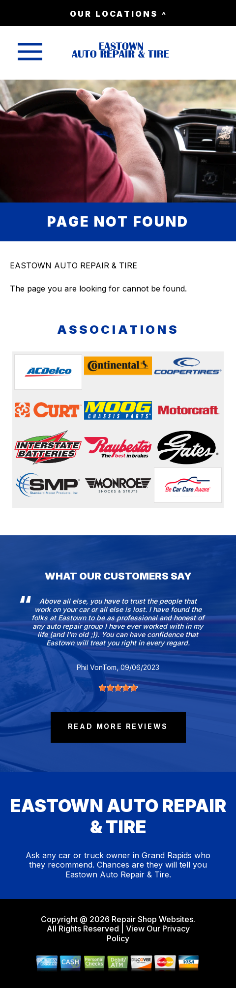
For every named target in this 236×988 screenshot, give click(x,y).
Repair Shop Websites (151, 919)
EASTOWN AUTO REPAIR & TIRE (73, 265)
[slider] (118, 688)
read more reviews (118, 726)
